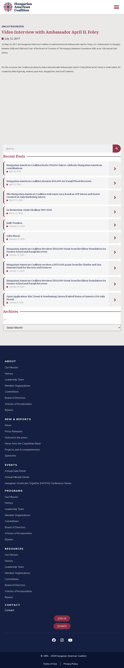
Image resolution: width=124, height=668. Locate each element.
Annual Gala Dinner (15, 471)
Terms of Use (50, 663)
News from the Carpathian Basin (23, 443)
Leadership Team (14, 379)
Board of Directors (15, 398)
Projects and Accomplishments (22, 449)
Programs (14, 491)
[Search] (117, 149)
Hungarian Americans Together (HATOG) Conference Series (38, 483)
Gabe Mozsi (13, 235)
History (9, 373)
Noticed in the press (16, 437)
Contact (12, 605)
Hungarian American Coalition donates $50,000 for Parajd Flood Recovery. (49, 181)
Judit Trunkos (14, 223)
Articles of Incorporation (18, 404)
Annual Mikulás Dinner (17, 477)
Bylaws (9, 410)
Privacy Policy (71, 663)
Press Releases (13, 431)
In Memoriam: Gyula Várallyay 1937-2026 (29, 209)
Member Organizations (17, 386)
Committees (12, 392)
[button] (116, 7)
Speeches (10, 455)
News (8, 425)
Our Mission (11, 367)
